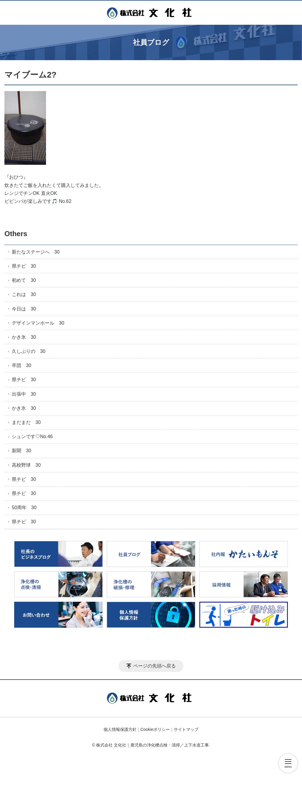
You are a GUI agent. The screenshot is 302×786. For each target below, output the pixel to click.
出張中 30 (24, 394)
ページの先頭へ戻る (154, 665)
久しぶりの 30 (28, 351)
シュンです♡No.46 (32, 436)
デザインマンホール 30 (38, 322)
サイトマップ (186, 729)
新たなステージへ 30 (36, 251)
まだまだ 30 (26, 422)
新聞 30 (21, 450)
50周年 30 (24, 507)
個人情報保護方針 (120, 729)
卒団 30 (21, 365)
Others (15, 234)
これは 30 (24, 294)
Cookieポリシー (155, 729)
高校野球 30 (26, 465)
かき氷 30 (24, 337)
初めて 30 (24, 280)
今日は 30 (24, 308)
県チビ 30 (24, 266)
